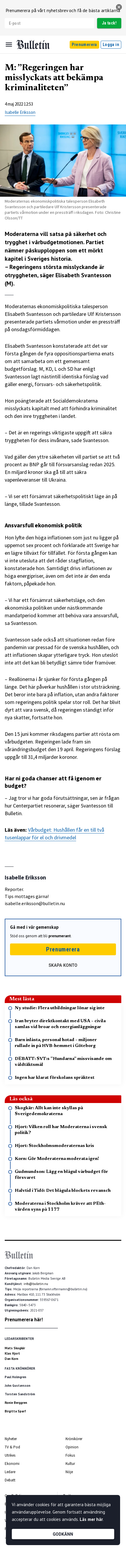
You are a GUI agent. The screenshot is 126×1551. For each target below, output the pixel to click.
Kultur (70, 1463)
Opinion (72, 1447)
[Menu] (9, 44)
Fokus (70, 1455)
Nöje (69, 1471)
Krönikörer (74, 1438)
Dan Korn (11, 1359)
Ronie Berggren (16, 1403)
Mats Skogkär (15, 1348)
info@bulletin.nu (36, 1284)
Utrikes (10, 1455)
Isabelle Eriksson (20, 112)
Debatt (10, 1480)
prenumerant (59, 935)
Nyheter (11, 1438)
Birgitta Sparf (15, 1411)
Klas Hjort (12, 1353)
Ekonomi (12, 1463)
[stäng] (119, 7)
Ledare (10, 1471)
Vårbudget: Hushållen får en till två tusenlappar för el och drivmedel (54, 833)
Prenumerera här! (24, 1319)
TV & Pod (12, 1447)
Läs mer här (91, 1519)
